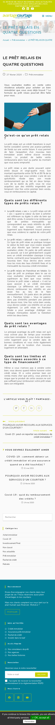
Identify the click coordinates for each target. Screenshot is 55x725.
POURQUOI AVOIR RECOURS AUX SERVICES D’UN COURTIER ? (27, 477)
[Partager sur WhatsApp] (39, 408)
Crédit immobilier (15, 629)
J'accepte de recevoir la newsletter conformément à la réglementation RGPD (24, 682)
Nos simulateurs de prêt (18, 649)
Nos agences (13, 652)
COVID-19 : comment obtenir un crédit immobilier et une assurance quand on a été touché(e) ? (27, 460)
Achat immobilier (10, 535)
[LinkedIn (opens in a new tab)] (28, 8)
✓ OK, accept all (40, 717)
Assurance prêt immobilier (19, 632)
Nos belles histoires (16, 655)
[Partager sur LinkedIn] (31, 408)
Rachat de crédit (10, 560)
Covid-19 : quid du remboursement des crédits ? (27, 496)
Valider (41, 674)
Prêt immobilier (36, 74)
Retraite (6, 564)
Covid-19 (7, 539)
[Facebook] (9, 698)
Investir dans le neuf (16, 638)
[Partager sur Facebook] (24, 408)
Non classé (7, 547)
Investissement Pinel (11, 543)
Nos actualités (9, 551)
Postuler (12, 612)
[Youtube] (27, 698)
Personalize (29, 721)
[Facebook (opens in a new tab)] (23, 8)
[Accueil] (6, 40)
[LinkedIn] (18, 698)
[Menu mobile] (47, 16)
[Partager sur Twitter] (16, 408)
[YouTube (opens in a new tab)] (32, 8)
